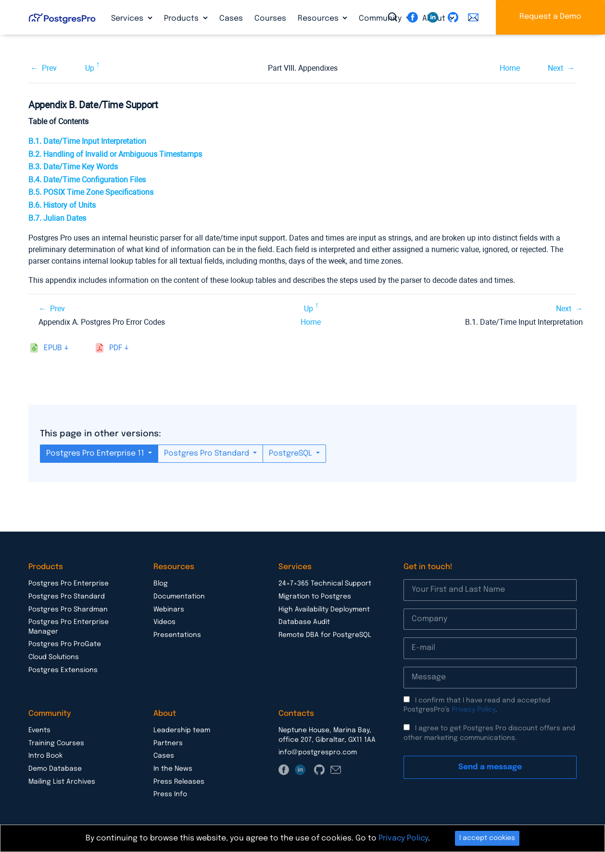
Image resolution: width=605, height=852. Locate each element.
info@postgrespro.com (317, 752)
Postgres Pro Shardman (68, 609)
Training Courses (56, 743)
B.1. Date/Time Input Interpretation (87, 141)
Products (182, 18)
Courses (270, 18)
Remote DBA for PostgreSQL (324, 635)
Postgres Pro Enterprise (68, 583)
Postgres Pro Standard (207, 453)
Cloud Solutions (53, 657)
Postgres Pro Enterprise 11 (96, 453)
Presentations (177, 635)
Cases (231, 18)
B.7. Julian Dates (57, 218)
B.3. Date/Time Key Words (73, 166)
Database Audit (304, 622)
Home (510, 68)
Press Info (170, 794)
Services (128, 18)
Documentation (179, 596)
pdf (115, 348)
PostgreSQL (291, 453)
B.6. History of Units (62, 205)
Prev (49, 68)
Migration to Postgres (314, 596)
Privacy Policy (473, 709)
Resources (319, 18)
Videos (164, 622)
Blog (160, 583)
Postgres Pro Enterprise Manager (68, 627)
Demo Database (55, 768)
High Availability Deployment (324, 609)
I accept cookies (487, 838)
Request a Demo (550, 17)
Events (39, 730)
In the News (172, 768)
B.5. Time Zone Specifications (90, 192)
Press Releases (178, 781)
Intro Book (45, 755)
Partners (168, 743)
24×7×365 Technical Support (324, 583)
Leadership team (181, 730)
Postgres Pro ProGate (64, 644)
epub (53, 348)
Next (555, 68)
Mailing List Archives (61, 781)
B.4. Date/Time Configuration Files (87, 179)
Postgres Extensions (63, 670)
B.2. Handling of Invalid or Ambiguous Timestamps (115, 154)
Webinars (168, 609)
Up (89, 68)
